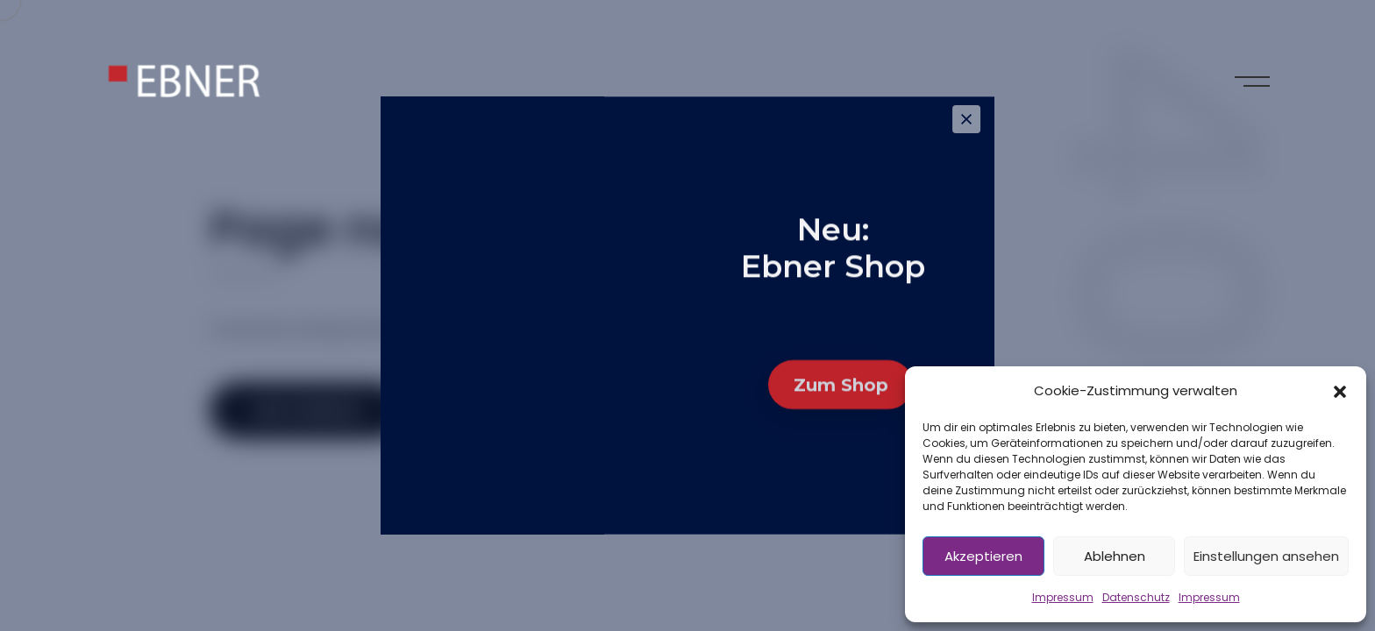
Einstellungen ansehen (1266, 556)
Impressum (1063, 597)
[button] (1340, 391)
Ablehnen (1114, 556)
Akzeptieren (983, 556)
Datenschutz (1136, 597)
